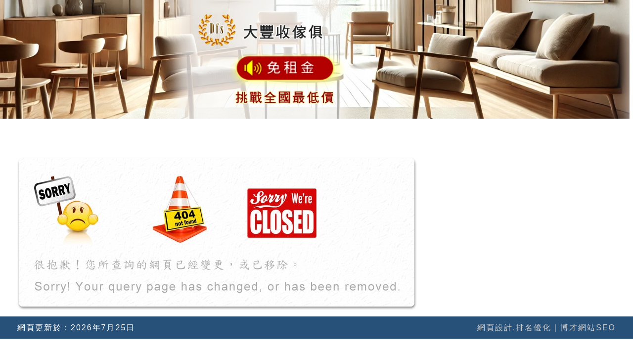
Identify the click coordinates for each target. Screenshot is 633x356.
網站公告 (328, 131)
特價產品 (528, 131)
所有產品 (461, 131)
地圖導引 (394, 131)
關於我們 (261, 131)
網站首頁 (194, 131)
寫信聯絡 (595, 131)
